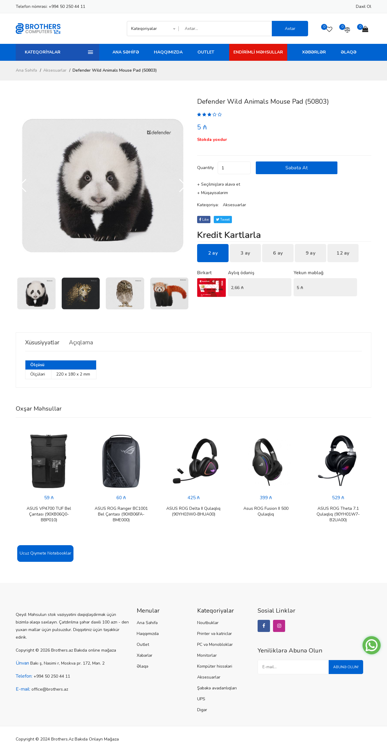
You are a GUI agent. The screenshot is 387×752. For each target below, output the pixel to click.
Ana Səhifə (125, 52)
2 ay (213, 253)
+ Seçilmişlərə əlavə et (218, 184)
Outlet (205, 52)
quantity (205, 168)
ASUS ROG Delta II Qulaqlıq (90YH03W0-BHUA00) (193, 511)
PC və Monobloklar (215, 644)
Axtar (290, 28)
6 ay (278, 253)
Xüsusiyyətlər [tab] (44, 343)
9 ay (310, 253)
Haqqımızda (168, 52)
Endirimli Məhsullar (258, 52)
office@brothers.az (49, 689)
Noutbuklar (208, 623)
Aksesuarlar (55, 70)
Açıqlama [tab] (86, 343)
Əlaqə (348, 52)
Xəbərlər (314, 52)
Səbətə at (304, 167)
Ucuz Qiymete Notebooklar (45, 553)
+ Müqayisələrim (212, 193)
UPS (201, 699)
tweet (224, 219)
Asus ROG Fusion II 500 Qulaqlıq (265, 511)
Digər (202, 710)
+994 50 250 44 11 (67, 6)
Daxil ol (363, 6)
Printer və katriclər (214, 633)
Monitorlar (207, 655)
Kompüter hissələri (214, 666)
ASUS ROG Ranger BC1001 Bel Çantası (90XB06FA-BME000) (121, 514)
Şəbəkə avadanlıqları (217, 688)
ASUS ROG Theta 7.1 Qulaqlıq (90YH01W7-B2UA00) (338, 514)
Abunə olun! (345, 668)
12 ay (343, 253)
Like (204, 219)
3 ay (245, 253)
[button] (183, 185)
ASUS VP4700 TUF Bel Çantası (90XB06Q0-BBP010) (49, 514)
